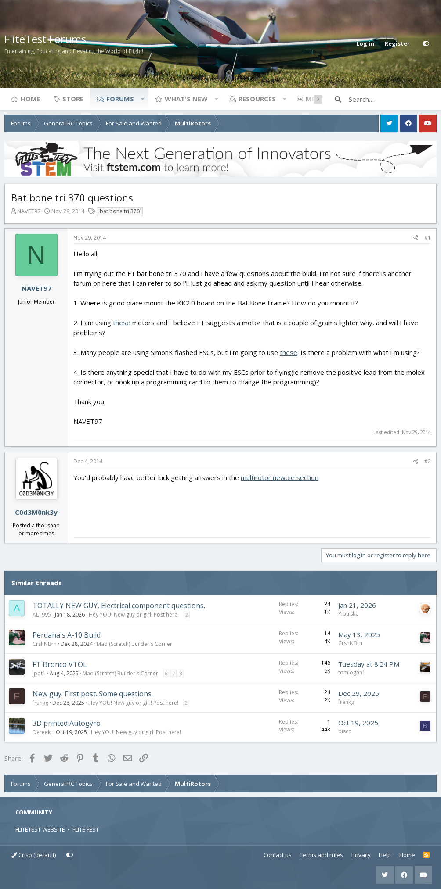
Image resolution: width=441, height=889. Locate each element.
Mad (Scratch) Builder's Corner (134, 644)
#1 (427, 237)
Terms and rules (321, 855)
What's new (186, 98)
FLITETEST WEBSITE (40, 829)
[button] (142, 99)
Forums (120, 98)
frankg (40, 702)
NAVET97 (28, 211)
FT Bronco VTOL (60, 664)
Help (385, 855)
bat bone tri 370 (120, 211)
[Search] (393, 99)
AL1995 (42, 614)
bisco (345, 731)
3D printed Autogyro (67, 723)
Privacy (361, 855)
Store (72, 98)
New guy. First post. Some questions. (93, 694)
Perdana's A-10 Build (67, 635)
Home (30, 98)
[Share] (415, 238)
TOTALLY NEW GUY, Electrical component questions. (119, 605)
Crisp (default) (33, 855)
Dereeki (42, 732)
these (121, 322)
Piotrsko (348, 613)
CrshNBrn (45, 644)
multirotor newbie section (279, 477)
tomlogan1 (351, 672)
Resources (257, 98)
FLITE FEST (85, 829)
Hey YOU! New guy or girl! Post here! (134, 614)
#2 (427, 461)
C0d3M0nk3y (36, 512)
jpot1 (39, 673)
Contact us (278, 855)
